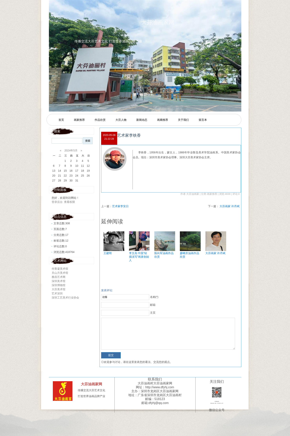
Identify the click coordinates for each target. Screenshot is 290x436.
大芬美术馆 (59, 289)
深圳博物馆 (59, 285)
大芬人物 (120, 119)
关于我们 (183, 119)
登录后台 (57, 201)
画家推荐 (79, 119)
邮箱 (153, 304)
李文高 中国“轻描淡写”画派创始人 (139, 257)
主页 (153, 312)
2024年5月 (71, 150)
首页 (61, 119)
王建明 (107, 253)
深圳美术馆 (59, 281)
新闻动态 (141, 119)
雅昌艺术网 (59, 276)
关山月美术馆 (61, 272)
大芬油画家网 (162, 22)
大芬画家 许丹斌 (230, 206)
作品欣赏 (100, 119)
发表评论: (107, 290)
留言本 (203, 119)
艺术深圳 (57, 293)
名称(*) (154, 297)
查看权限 (69, 201)
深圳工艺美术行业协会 (66, 297)
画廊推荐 (162, 119)
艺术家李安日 (120, 206)
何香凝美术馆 (61, 268)
